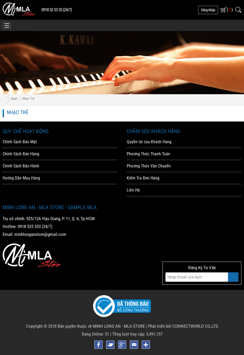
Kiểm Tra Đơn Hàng (143, 178)
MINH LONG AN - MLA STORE (119, 326)
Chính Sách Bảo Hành (21, 165)
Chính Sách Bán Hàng (21, 153)
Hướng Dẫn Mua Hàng (21, 178)
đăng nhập (208, 10)
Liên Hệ (133, 190)
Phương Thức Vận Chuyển (149, 165)
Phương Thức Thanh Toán (148, 153)
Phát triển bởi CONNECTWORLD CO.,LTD (183, 326)
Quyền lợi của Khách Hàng (149, 141)
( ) (230, 9)
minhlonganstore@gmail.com (40, 234)
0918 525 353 (29, 226)
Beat (14, 98)
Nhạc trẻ (28, 98)
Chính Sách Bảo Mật (20, 141)
